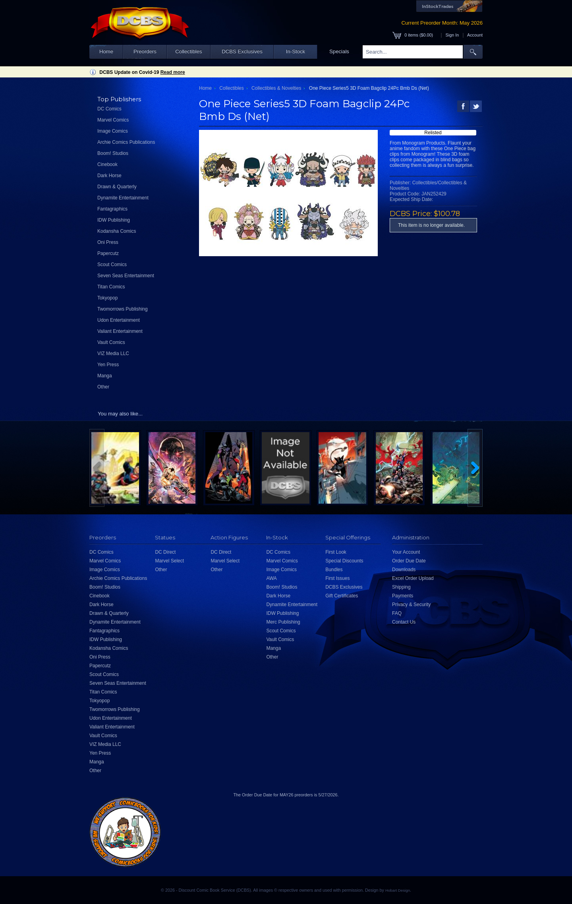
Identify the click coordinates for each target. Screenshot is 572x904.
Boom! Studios (112, 153)
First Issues (337, 578)
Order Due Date (409, 561)
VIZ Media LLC (113, 353)
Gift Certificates (341, 596)
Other (103, 387)
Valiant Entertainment (120, 331)
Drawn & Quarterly (117, 186)
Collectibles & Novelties (276, 88)
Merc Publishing (283, 622)
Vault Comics (111, 342)
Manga (104, 376)
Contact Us (403, 622)
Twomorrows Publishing (122, 309)
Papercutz (108, 253)
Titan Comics (111, 287)
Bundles (333, 569)
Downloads (403, 569)
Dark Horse (109, 175)
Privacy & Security (411, 604)
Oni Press (107, 242)
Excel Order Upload (413, 578)
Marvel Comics (113, 120)
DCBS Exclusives (242, 51)
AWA (271, 578)
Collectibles (188, 51)
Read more (172, 72)
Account (475, 35)
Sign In (452, 35)
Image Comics (112, 131)
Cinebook (107, 164)
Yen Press (108, 364)
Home (106, 51)
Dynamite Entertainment (123, 198)
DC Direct (165, 552)
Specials (339, 51)
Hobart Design (397, 890)
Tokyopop (107, 298)
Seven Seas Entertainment (125, 275)
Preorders (145, 51)
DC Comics (109, 109)
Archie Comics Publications (126, 142)
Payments (402, 596)
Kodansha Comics (116, 231)
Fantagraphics (112, 209)
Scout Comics (112, 264)
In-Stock (295, 51)
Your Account (406, 552)
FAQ (397, 613)
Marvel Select (169, 561)
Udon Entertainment (118, 320)
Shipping (401, 587)
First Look (335, 552)
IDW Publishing (113, 220)
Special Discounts (344, 561)
